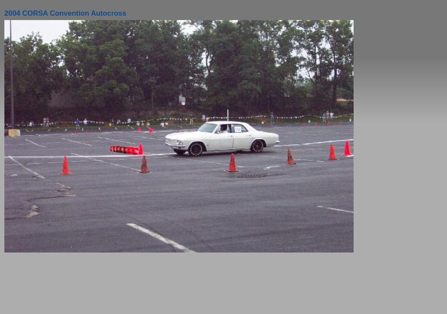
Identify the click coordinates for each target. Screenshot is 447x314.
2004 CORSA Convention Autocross (65, 13)
